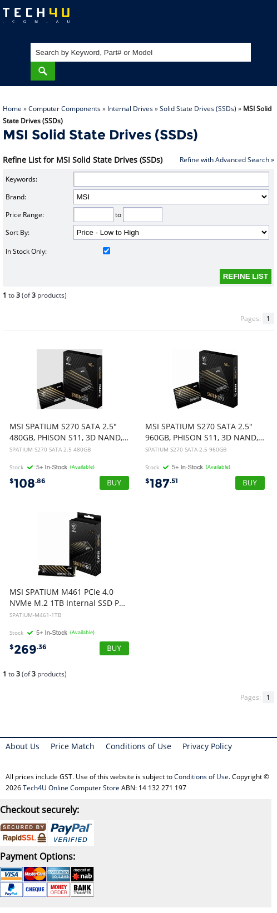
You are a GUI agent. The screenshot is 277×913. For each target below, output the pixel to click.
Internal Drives (130, 108)
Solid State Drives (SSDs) (198, 108)
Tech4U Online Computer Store (71, 787)
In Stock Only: (58, 251)
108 (27, 483)
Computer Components (64, 108)
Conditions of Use (138, 746)
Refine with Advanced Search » (227, 159)
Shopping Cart (257, 20)
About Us (22, 746)
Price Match (73, 746)
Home (12, 108)
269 (28, 649)
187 (161, 483)
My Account (223, 20)
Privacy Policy (207, 746)
